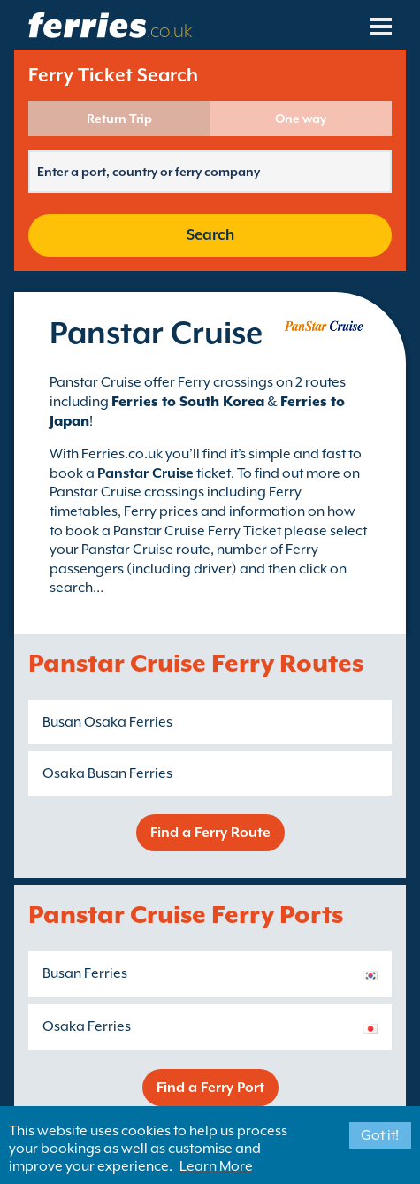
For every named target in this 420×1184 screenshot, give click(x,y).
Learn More (216, 1166)
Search (210, 235)
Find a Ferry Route (210, 833)
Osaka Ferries (86, 1026)
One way (300, 118)
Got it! (380, 1135)
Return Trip (119, 118)
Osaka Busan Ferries (107, 773)
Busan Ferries (84, 973)
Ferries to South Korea (187, 402)
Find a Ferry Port (210, 1088)
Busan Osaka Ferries (107, 722)
